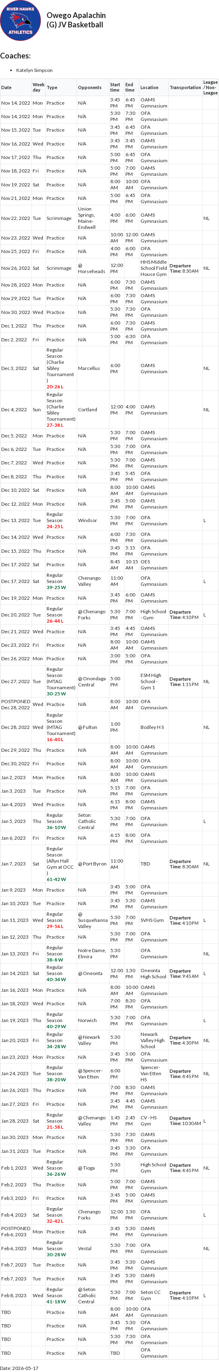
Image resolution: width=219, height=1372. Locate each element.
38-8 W (55, 960)
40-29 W (56, 1026)
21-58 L (55, 1127)
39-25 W (56, 587)
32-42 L (55, 1221)
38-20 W (56, 1079)
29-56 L (55, 926)
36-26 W (56, 1174)
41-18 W (56, 1301)
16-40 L (55, 739)
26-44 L (55, 621)
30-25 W (56, 693)
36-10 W (56, 827)
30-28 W (56, 1254)
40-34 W (56, 979)
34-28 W (56, 1046)
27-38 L (55, 425)
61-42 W (56, 879)
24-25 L (55, 526)
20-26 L (55, 386)
